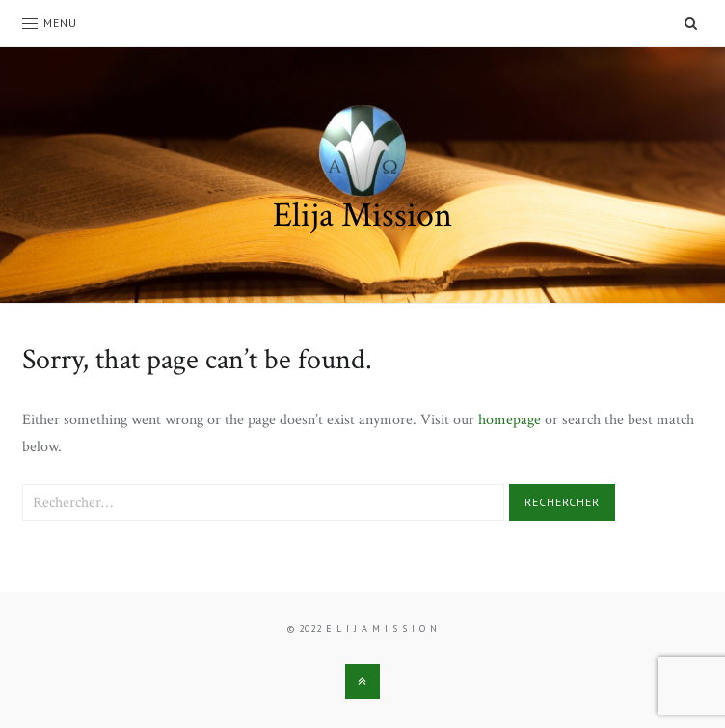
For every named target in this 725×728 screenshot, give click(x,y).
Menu (49, 22)
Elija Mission (362, 215)
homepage (509, 420)
